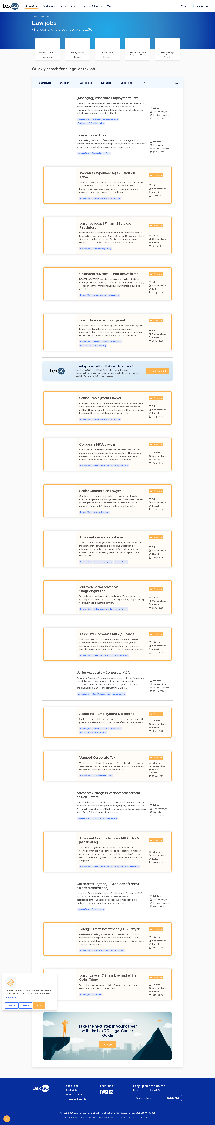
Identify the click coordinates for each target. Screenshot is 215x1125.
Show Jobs (31, 6)
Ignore (12, 1005)
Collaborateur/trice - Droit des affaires (108, 274)
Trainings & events (76, 1099)
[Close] (54, 975)
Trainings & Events (91, 6)
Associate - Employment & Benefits (106, 714)
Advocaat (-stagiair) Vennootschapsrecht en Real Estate (108, 795)
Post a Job (49, 6)
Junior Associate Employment (102, 320)
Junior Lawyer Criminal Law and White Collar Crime (107, 977)
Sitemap (121, 1117)
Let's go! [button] (107, 1044)
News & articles (74, 1094)
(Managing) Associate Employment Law (107, 98)
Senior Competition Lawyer (100, 491)
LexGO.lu (143, 1117)
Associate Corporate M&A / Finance (107, 634)
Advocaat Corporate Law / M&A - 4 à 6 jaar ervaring (109, 840)
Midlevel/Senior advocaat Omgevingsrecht (98, 589)
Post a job (71, 1090)
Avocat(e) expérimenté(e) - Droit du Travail (107, 175)
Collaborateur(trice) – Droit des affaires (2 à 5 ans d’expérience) (109, 886)
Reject (26, 1005)
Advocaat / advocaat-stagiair (102, 537)
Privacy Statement (107, 1117)
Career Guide (68, 6)
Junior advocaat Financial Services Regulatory (105, 225)
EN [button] (182, 6)
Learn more (10, 997)
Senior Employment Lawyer (100, 398)
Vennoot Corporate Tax (97, 757)
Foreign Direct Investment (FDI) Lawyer (109, 929)
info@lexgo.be (107, 1085)
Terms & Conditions (88, 1117)
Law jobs (45, 16)
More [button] (110, 6)
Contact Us (132, 1117)
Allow (39, 1005)
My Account (202, 6)
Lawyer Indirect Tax (91, 135)
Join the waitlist (157, 371)
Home (35, 16)
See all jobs (72, 1085)
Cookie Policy (71, 1117)
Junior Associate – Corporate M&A (103, 672)
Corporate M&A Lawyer (97, 444)
